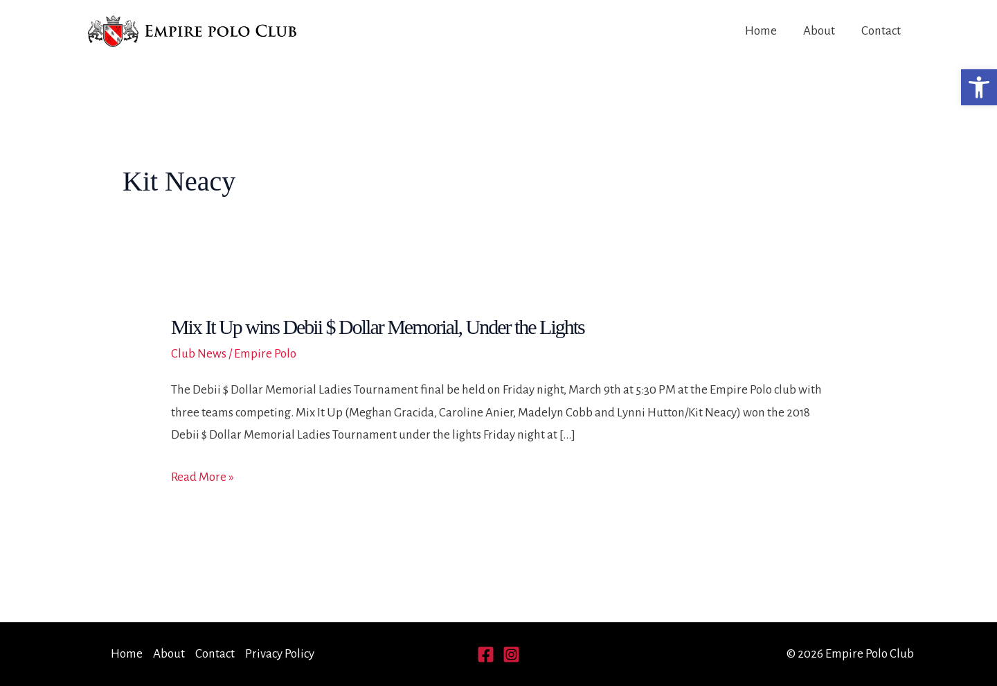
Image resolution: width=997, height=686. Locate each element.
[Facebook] (485, 654)
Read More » (202, 477)
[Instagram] (511, 654)
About (819, 30)
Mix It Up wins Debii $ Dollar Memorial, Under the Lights (377, 326)
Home (761, 30)
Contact (881, 30)
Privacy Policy (279, 653)
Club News (198, 353)
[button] (979, 87)
